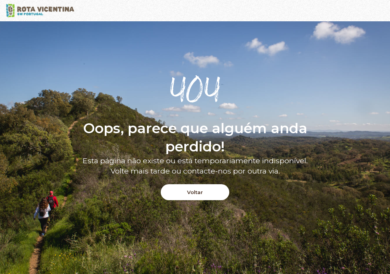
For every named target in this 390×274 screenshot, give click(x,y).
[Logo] (40, 11)
